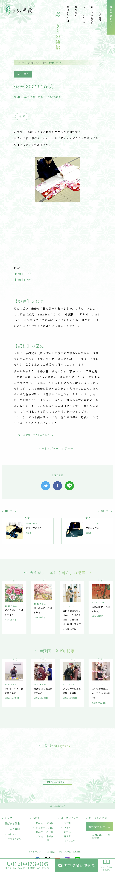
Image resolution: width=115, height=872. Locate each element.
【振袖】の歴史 (23, 280)
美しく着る (41, 62)
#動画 (22, 116)
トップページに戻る (57, 448)
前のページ (9, 511)
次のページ (105, 511)
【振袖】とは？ (23, 274)
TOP (17, 62)
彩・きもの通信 (28, 62)
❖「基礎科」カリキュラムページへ (37, 435)
